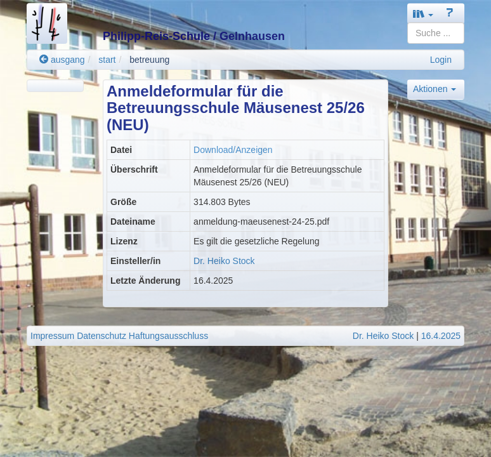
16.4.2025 (441, 336)
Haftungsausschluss (168, 336)
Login (441, 60)
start (106, 60)
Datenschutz (101, 336)
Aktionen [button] (434, 89)
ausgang (62, 60)
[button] (423, 13)
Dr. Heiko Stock (223, 261)
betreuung (149, 60)
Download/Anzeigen (233, 150)
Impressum (52, 336)
